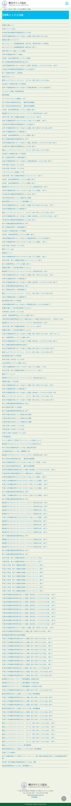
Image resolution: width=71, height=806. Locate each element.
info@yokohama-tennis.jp (35, 795)
